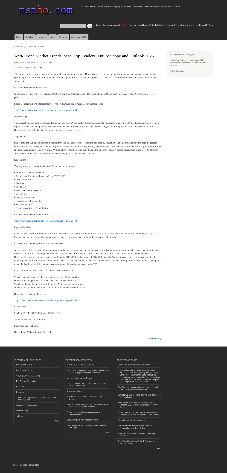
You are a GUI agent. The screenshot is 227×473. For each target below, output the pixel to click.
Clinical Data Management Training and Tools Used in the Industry (139, 396)
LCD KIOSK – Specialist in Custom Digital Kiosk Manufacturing (36, 399)
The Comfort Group (24, 365)
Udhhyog (19, 416)
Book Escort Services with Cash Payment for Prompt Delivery (136, 442)
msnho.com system (31, 465)
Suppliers (30, 37)
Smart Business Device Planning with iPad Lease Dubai (87, 398)
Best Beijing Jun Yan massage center (82, 420)
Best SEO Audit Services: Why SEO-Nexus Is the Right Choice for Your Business (87, 405)
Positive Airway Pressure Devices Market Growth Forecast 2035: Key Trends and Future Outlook (138, 413)
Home (19, 37)
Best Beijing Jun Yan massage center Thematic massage (86, 426)
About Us (63, 37)
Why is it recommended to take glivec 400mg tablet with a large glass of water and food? (88, 371)
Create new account (111, 25)
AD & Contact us (177, 71)
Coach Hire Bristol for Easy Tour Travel (134, 365)
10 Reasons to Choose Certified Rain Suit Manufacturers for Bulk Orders (135, 427)
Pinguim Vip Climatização (26, 405)
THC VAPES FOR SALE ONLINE (81, 365)
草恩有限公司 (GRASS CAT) (28, 376)
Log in (99, 25)
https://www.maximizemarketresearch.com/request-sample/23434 (46, 110)
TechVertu (20, 387)
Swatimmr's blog (36, 46)
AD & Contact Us (79, 37)
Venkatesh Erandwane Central (79, 378)
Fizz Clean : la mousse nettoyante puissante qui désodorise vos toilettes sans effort (138, 388)
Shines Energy (22, 411)
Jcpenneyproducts (74, 391)
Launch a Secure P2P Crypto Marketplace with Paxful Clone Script (86, 384)
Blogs (52, 37)
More (57, 421)
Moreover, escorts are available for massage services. (136, 434)
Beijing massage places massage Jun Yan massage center (84, 413)
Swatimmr (29, 63)
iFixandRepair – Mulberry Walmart (132, 420)
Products (42, 37)
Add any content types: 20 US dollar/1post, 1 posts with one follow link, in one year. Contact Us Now (171, 25)
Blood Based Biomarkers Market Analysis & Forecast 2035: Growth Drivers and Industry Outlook (137, 405)
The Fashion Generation (26, 381)
